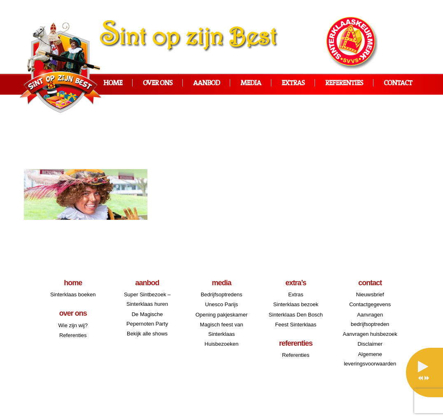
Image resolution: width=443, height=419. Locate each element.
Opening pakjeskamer (221, 315)
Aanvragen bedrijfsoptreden (370, 319)
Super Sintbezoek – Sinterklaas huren (147, 299)
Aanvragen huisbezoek (370, 334)
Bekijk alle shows (147, 334)
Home (112, 83)
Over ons (158, 83)
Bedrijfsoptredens (221, 294)
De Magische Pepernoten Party (147, 319)
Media (250, 83)
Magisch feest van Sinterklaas (221, 329)
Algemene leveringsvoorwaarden (370, 359)
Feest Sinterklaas (295, 324)
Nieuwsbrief (370, 294)
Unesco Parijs (221, 304)
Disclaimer (369, 344)
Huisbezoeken (221, 344)
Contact (398, 83)
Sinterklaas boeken (73, 294)
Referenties (344, 83)
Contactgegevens (370, 304)
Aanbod (206, 83)
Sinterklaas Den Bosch (296, 315)
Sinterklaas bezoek (295, 304)
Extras (293, 83)
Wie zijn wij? (73, 325)
